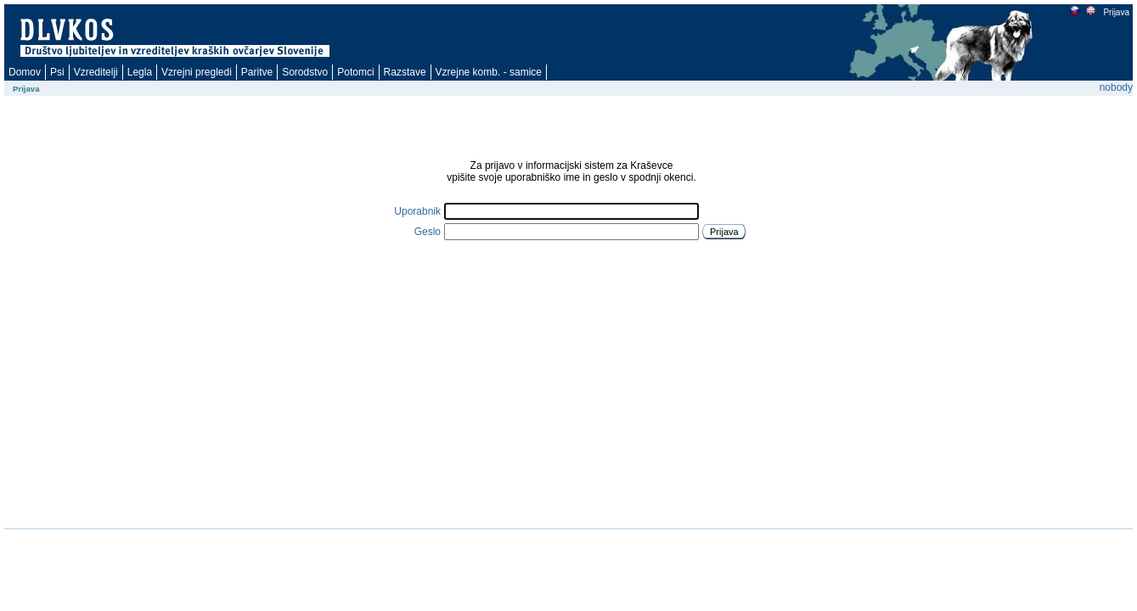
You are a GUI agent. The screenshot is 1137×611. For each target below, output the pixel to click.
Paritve (257, 72)
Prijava (1115, 12)
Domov (24, 72)
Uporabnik (417, 211)
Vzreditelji (96, 72)
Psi (57, 72)
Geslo (427, 232)
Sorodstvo (305, 72)
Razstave (405, 72)
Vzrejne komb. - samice (489, 72)
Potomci (355, 72)
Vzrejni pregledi (196, 72)
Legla (139, 72)
